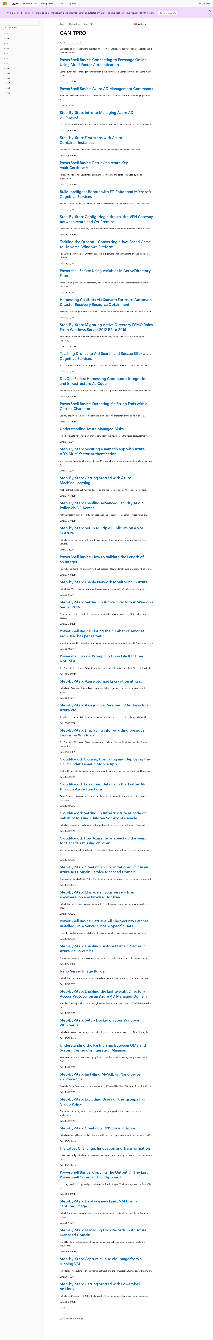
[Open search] (200, 3)
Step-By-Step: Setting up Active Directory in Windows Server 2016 (106, 604)
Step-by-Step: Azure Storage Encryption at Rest (101, 681)
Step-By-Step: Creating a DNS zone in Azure (97, 1127)
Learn (62, 24)
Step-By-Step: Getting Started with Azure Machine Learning (95, 480)
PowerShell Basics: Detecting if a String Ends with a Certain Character (103, 406)
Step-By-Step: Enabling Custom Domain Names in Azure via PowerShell (102, 948)
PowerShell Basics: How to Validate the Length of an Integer (102, 559)
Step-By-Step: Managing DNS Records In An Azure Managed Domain (103, 1232)
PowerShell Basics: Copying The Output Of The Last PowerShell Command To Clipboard (104, 1174)
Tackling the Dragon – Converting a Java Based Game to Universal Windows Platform (105, 244)
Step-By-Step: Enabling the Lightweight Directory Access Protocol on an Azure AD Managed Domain (103, 993)
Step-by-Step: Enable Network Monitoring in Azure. (104, 581)
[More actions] (150, 24)
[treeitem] (21, 33)
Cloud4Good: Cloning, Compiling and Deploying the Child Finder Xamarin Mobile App (105, 761)
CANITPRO (88, 24)
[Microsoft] (5, 3)
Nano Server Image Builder (83, 970)
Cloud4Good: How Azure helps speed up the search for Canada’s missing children (104, 840)
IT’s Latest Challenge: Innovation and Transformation (105, 1148)
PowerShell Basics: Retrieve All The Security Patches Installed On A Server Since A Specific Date (104, 923)
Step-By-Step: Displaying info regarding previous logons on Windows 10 (102, 732)
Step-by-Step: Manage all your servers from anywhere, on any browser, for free (97, 894)
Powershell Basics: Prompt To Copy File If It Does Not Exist (102, 658)
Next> (63, 1307)
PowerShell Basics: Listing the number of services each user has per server (102, 633)
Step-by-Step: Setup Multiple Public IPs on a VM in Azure (101, 530)
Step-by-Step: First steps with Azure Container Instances (91, 140)
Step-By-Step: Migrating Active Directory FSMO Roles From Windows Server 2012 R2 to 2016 (106, 327)
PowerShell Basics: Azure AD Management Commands (106, 88)
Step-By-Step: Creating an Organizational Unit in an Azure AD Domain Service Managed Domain (104, 869)
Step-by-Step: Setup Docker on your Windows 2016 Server (100, 1022)
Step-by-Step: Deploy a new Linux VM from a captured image (98, 1203)
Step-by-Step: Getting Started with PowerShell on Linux (100, 1286)
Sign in (207, 3)
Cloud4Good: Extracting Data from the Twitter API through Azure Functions (103, 786)
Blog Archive (74, 24)
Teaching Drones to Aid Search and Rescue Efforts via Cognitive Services (105, 356)
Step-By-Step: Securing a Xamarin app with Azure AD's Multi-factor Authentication (102, 451)
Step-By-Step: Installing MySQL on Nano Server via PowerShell (101, 1076)
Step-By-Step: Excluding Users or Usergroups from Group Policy (104, 1101)
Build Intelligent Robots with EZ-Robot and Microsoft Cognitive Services (105, 194)
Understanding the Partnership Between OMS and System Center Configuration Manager (103, 1047)
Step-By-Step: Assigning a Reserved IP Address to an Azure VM (105, 707)
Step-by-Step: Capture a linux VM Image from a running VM (101, 1261)
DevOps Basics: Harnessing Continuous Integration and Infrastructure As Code (104, 381)
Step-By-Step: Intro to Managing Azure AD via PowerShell (96, 115)
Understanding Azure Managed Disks (92, 428)
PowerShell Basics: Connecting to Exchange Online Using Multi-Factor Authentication (103, 62)
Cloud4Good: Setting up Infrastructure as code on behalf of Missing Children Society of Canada (103, 815)
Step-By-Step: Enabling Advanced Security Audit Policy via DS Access (101, 505)
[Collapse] (39, 22)
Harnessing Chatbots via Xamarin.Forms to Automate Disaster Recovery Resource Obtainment (106, 302)
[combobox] (21, 28)
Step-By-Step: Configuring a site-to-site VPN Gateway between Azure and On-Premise (106, 219)
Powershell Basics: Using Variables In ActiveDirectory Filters (105, 273)
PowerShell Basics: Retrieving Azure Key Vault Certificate (94, 165)
